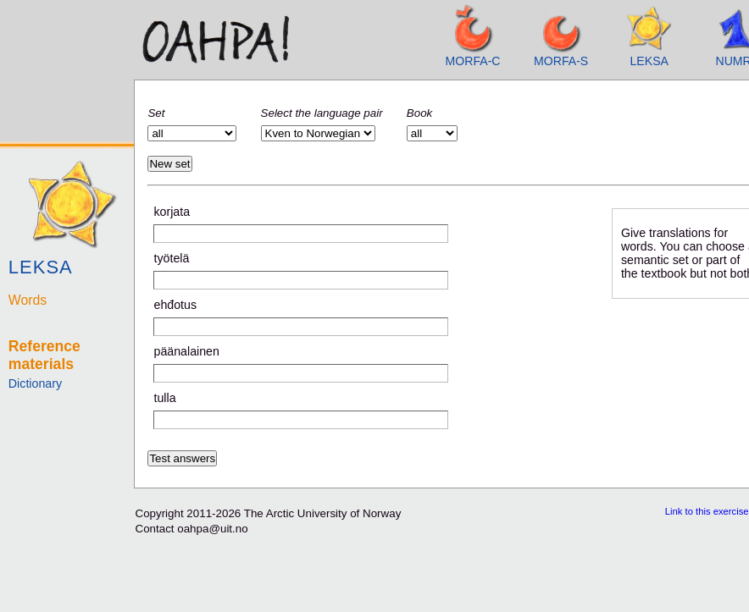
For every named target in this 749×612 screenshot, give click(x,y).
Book (419, 113)
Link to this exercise (707, 511)
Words (27, 300)
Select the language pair (322, 113)
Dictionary (35, 383)
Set (155, 113)
